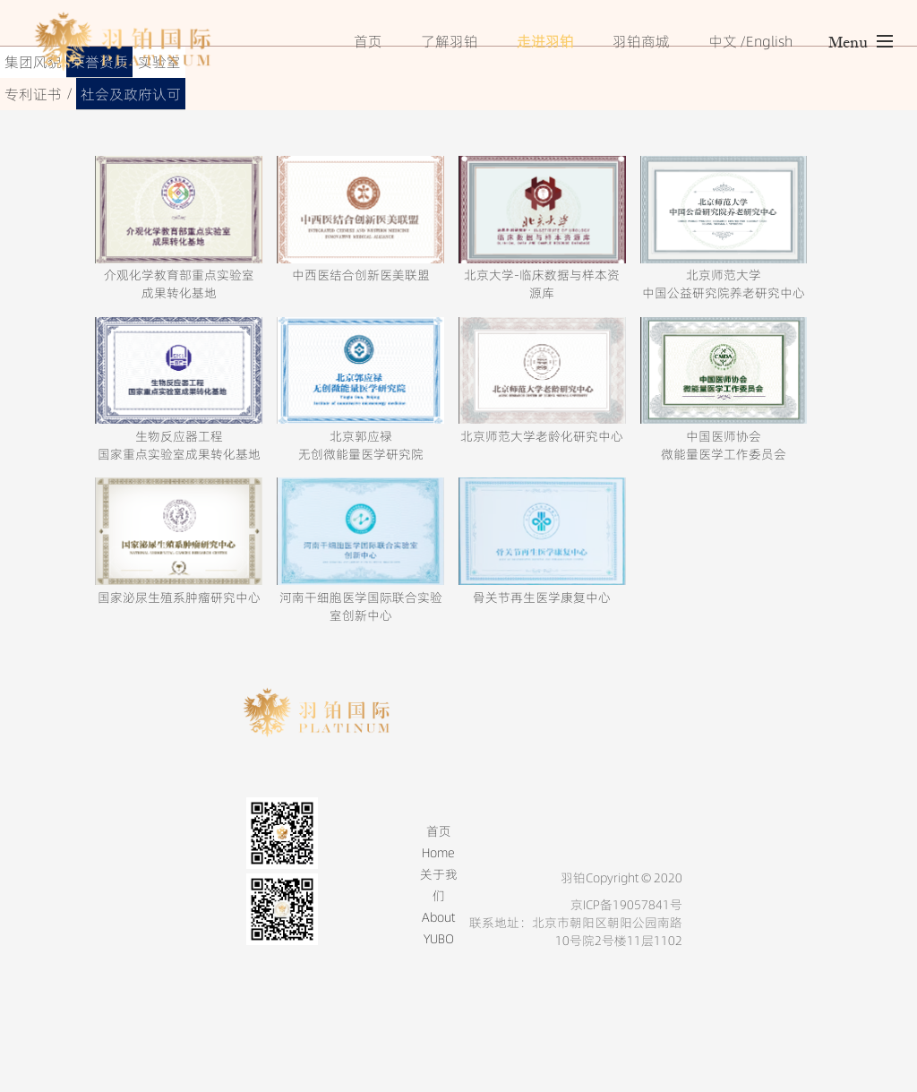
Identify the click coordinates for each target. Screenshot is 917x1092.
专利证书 (33, 94)
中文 (722, 41)
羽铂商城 (641, 41)
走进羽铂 (545, 41)
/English (766, 41)
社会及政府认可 (131, 94)
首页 (368, 41)
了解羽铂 (449, 41)
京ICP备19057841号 (626, 905)
